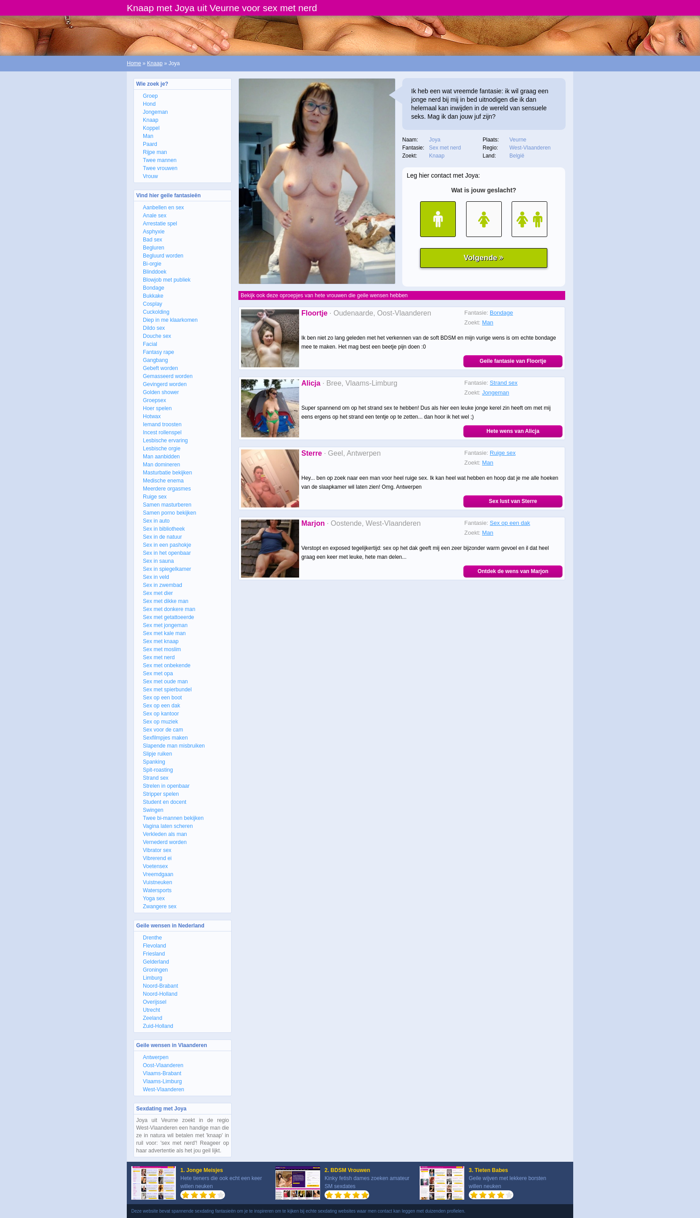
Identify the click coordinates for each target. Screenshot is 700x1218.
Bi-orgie (152, 264)
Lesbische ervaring (165, 440)
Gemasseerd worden (167, 376)
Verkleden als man (165, 834)
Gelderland (156, 962)
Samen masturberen (167, 505)
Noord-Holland (160, 994)
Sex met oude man (165, 681)
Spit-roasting (158, 770)
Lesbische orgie (161, 448)
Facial (150, 344)
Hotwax (152, 416)
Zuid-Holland (158, 1026)
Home (134, 63)
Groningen (155, 970)
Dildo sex (154, 328)
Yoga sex (154, 898)
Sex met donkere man (169, 609)
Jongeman (155, 112)
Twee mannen (159, 160)
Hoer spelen (157, 408)
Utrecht (151, 1010)
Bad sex (152, 240)
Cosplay (152, 304)
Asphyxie (154, 232)
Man (148, 136)
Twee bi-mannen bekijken (173, 818)
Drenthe (152, 938)
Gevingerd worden (165, 384)
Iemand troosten (162, 424)
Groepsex (154, 400)
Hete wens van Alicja (513, 431)
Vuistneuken (157, 882)
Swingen (153, 810)
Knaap (154, 63)
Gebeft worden (160, 368)
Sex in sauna (158, 561)
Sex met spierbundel (167, 689)
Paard (150, 144)
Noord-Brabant (160, 986)
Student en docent (164, 802)
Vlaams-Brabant (162, 1073)
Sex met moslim (162, 649)
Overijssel (155, 1002)
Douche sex (157, 336)
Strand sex (155, 778)
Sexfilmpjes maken (165, 738)
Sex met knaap (161, 641)
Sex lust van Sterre (513, 501)
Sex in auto (156, 521)
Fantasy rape (158, 352)
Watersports (157, 890)
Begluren (153, 248)
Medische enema (163, 481)
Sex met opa (158, 673)
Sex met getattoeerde (168, 617)
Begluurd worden (163, 256)
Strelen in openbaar (166, 786)
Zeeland (152, 1018)
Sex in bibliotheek (164, 529)
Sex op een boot (162, 697)
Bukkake (153, 296)
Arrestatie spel (160, 223)
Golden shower (161, 392)
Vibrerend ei (157, 858)
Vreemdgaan (158, 874)
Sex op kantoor (161, 714)
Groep (150, 96)
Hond (149, 104)
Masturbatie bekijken (167, 473)
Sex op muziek (160, 722)
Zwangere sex (159, 906)
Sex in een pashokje (167, 545)
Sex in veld (156, 577)
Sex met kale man (164, 633)
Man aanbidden (161, 456)
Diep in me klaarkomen (170, 320)
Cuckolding (156, 312)
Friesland (154, 954)
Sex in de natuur (162, 537)
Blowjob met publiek (167, 280)
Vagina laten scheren (168, 826)
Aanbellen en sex (163, 207)
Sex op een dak (161, 706)
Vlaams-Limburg (162, 1081)
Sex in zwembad (162, 585)
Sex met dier (158, 593)
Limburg (152, 978)
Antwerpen (155, 1057)
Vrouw (150, 176)
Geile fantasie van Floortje (512, 361)
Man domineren (161, 464)
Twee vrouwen (160, 168)
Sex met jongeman (165, 625)
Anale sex (155, 215)
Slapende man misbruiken (174, 746)
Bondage (153, 288)
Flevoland (154, 946)
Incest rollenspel (162, 432)
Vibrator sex (157, 850)
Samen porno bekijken (169, 513)
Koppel (151, 128)
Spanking (154, 762)
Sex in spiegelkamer (167, 569)
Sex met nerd (159, 657)
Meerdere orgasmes (167, 489)
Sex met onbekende (167, 665)
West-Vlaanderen (163, 1089)
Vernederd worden (165, 842)
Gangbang (155, 360)
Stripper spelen (161, 794)
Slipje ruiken (157, 754)
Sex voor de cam (163, 730)
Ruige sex (155, 497)
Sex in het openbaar (167, 553)
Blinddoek (155, 272)
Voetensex (155, 866)
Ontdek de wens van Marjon (513, 571)
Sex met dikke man (165, 601)
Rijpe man (155, 152)
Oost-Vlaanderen (163, 1065)
